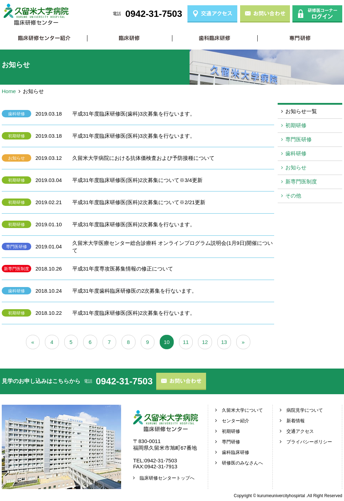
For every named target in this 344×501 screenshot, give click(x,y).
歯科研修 (16, 113)
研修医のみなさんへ (242, 463)
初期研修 (129, 38)
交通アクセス (300, 431)
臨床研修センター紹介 (44, 38)
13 (224, 342)
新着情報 (295, 420)
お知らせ (16, 158)
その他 (293, 196)
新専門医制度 (16, 268)
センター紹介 (235, 420)
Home (9, 91)
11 (186, 342)
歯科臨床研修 (214, 38)
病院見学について (304, 410)
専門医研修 (16, 246)
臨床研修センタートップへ (167, 478)
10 (167, 342)
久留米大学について (242, 410)
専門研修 (300, 38)
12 (205, 342)
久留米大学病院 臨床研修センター (36, 14)
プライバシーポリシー (309, 441)
